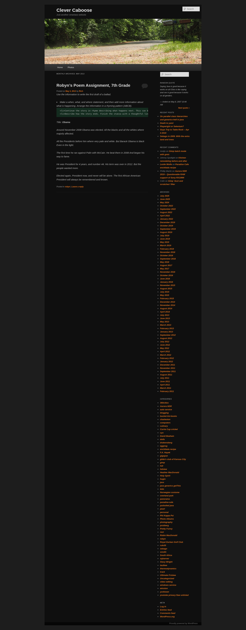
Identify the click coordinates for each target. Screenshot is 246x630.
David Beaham (167, 436)
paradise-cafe (166, 502)
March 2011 (165, 388)
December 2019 (167, 222)
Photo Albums (167, 519)
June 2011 (165, 381)
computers (165, 423)
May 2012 (164, 348)
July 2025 (164, 196)
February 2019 (167, 249)
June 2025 (165, 199)
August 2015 (166, 288)
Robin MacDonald (168, 535)
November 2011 (167, 368)
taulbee (163, 565)
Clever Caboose (74, 10)
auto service (166, 409)
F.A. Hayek (165, 452)
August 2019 (166, 232)
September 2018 (168, 259)
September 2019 (168, 229)
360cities (164, 403)
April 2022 (165, 215)
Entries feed (166, 610)
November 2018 (167, 252)
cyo (161, 433)
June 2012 (165, 345)
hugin (163, 479)
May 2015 (164, 295)
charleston (165, 419)
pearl (162, 509)
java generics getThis (170, 486)
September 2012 (168, 335)
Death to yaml (166, 123)
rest (162, 532)
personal (164, 512)
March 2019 (165, 245)
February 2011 (167, 391)
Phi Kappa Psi (167, 515)
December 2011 (167, 365)
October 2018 (166, 255)
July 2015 (164, 292)
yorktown (164, 592)
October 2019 (166, 225)
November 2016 (167, 272)
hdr (161, 466)
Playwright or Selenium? (172, 126)
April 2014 (165, 312)
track (162, 572)
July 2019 (164, 235)
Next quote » (184, 108)
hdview (163, 469)
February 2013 (167, 328)
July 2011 (164, 378)
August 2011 (166, 375)
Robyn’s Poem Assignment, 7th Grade (93, 85)
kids (162, 489)
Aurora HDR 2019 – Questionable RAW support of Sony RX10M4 (173, 174)
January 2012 (166, 361)
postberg (164, 525)
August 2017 (166, 265)
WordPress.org (167, 616)
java (162, 482)
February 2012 (167, 358)
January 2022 (166, 219)
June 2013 (165, 318)
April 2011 (165, 385)
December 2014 (167, 302)
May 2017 (164, 268)
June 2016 (165, 279)
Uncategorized (167, 578)
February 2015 (167, 298)
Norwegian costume (169, 492)
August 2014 (166, 308)
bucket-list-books (168, 416)
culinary (164, 426)
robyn (67, 187)
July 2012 (164, 341)
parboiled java (167, 505)
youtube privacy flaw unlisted (174, 595)
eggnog (163, 446)
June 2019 (165, 239)
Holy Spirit (165, 476)
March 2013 (165, 325)
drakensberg (166, 442)
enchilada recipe (168, 449)
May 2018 (164, 262)
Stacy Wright (166, 562)
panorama (165, 499)
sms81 (163, 552)
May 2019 (164, 242)
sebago (163, 548)
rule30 (163, 545)
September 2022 (168, 209)
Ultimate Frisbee (168, 575)
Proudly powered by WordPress (183, 623)
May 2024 (164, 202)
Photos (71, 67)
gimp (162, 462)
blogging (164, 413)
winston (164, 588)
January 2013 (166, 332)
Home (60, 67)
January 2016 (166, 282)
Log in (163, 606)
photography (166, 522)
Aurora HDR (166, 406)
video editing (166, 582)
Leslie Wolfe (166, 164)
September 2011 (168, 371)
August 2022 (166, 212)
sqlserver (164, 558)
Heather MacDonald (169, 472)
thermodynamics (168, 568)
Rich (81, 91)
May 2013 (164, 321)
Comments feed (167, 613)
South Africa (166, 555)
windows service (168, 585)
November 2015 (167, 285)
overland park (166, 495)
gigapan (164, 456)
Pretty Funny (166, 529)
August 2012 (166, 338)
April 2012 (165, 351)
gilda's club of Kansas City (173, 459)
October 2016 (166, 275)
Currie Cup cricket (169, 429)
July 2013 (164, 315)
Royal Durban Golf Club (171, 542)
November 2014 (167, 305)
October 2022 (166, 206)
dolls (162, 439)
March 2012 (165, 355)
